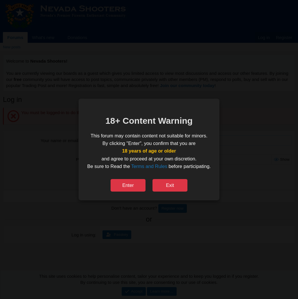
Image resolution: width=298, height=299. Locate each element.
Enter (128, 185)
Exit (170, 185)
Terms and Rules (149, 166)
